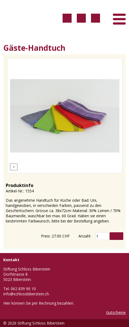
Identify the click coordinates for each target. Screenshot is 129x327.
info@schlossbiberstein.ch (26, 293)
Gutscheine (116, 312)
